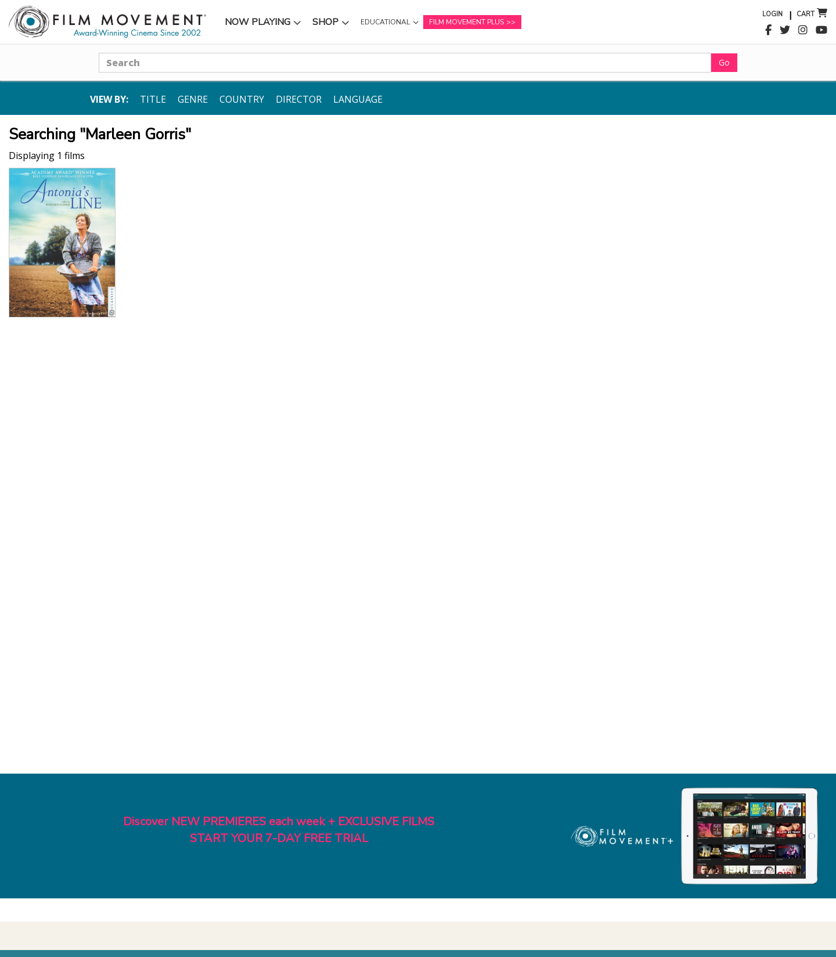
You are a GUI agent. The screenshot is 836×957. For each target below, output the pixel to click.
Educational (385, 22)
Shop (325, 22)
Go (724, 62)
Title (153, 99)
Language (358, 99)
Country (241, 99)
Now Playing (257, 22)
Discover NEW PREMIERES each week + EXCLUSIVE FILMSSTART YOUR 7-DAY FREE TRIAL (278, 830)
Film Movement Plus (466, 22)
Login (772, 14)
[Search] (405, 63)
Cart (806, 14)
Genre (193, 99)
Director (299, 99)
